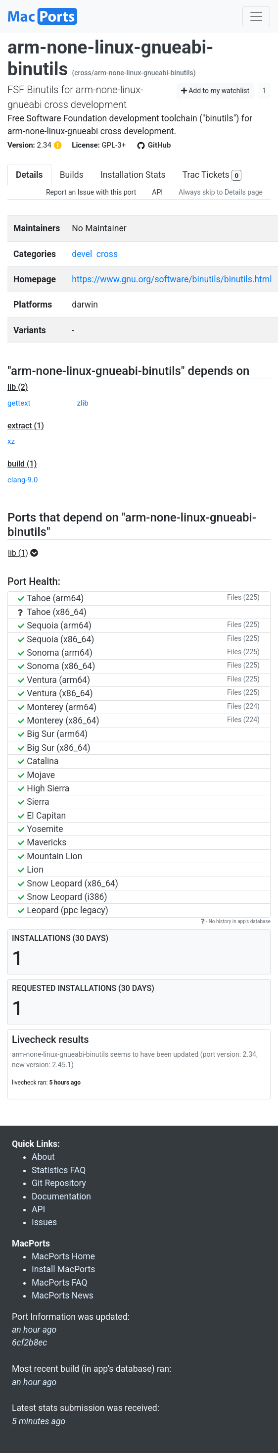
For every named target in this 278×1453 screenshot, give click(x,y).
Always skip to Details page (221, 192)
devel (82, 254)
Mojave (36, 775)
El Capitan (42, 816)
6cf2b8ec (29, 1343)
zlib (83, 403)
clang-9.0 (22, 479)
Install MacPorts (63, 1269)
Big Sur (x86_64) (54, 748)
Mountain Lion (50, 856)
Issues (44, 1222)
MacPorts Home (63, 1256)
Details (29, 175)
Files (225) (243, 597)
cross (107, 254)
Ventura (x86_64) (55, 693)
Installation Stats (133, 175)
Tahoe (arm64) (51, 598)
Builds (72, 175)
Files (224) (243, 706)
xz (11, 441)
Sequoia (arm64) (55, 625)
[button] (26, 553)
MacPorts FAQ (60, 1283)
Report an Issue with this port (91, 192)
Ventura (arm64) (54, 680)
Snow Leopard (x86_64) (68, 883)
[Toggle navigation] (256, 16)
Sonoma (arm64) (55, 653)
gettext (19, 403)
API (157, 192)
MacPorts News (62, 1295)
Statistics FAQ (59, 1170)
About (43, 1157)
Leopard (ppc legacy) (63, 910)
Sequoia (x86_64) (56, 639)
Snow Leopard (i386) (62, 897)
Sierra (33, 802)
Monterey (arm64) (57, 707)
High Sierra (43, 788)
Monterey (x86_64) (58, 721)
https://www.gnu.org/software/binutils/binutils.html (172, 279)
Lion (31, 870)
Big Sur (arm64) (53, 734)
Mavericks (42, 842)
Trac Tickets (212, 175)
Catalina (38, 761)
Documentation (61, 1196)
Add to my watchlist (215, 91)
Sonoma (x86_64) (56, 666)
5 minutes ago (38, 1421)
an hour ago (34, 1382)
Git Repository (59, 1183)
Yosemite (40, 829)
